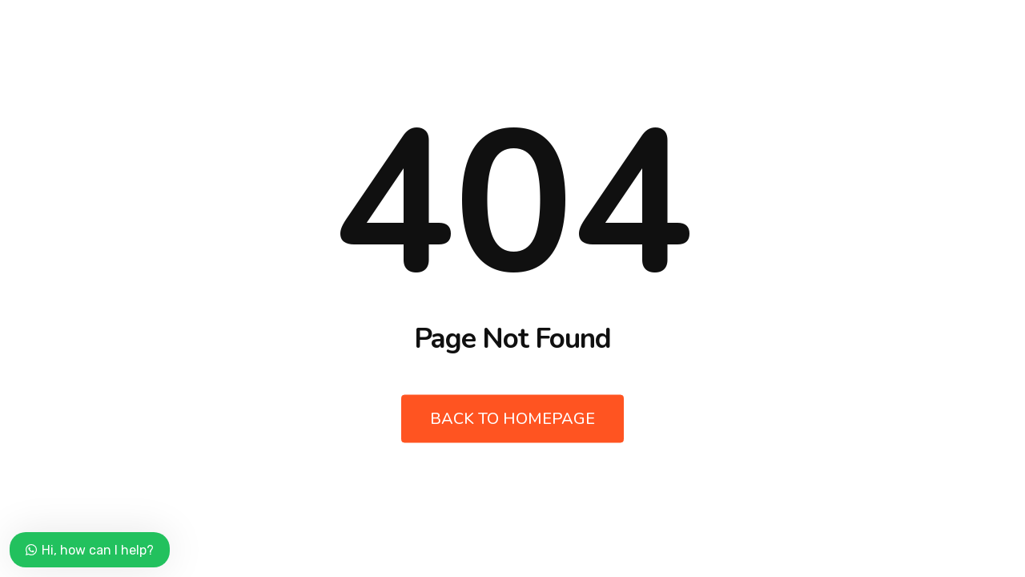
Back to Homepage (512, 419)
